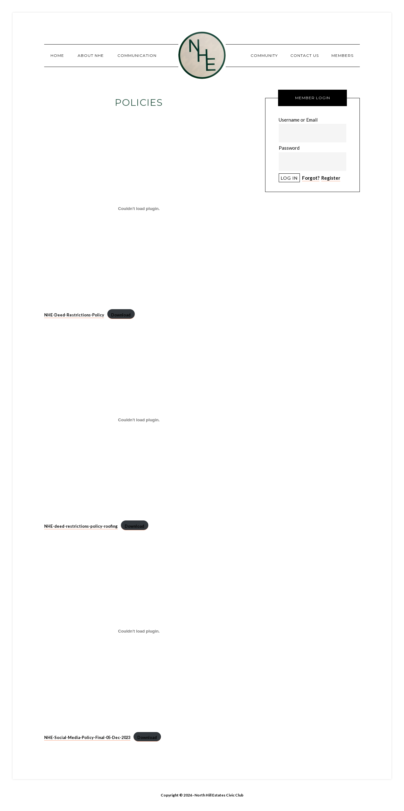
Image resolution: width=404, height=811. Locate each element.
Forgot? (310, 178)
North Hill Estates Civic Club (202, 55)
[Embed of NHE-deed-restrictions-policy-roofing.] (139, 419)
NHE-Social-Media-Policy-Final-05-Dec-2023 (87, 737)
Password (289, 148)
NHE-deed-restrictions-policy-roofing (81, 526)
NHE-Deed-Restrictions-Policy (74, 314)
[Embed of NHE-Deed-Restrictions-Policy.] (139, 208)
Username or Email (298, 120)
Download (121, 314)
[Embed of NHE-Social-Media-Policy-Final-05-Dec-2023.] (139, 631)
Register (330, 178)
